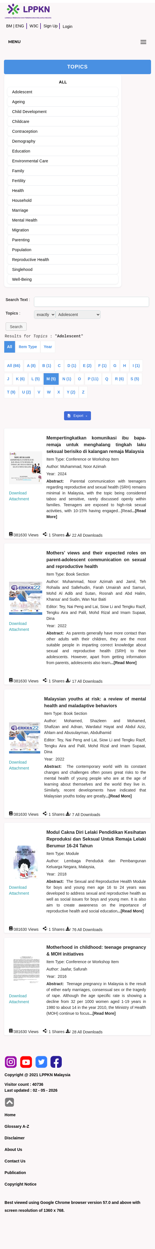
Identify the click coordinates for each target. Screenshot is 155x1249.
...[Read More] (123, 662)
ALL (63, 82)
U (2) (26, 392)
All (9, 346)
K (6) (20, 379)
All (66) (13, 365)
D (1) (71, 365)
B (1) (46, 365)
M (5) (51, 379)
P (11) (93, 379)
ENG (19, 26)
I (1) (136, 365)
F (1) (102, 365)
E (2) (87, 365)
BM (9, 26)
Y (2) (71, 392)
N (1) (66, 379)
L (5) (35, 379)
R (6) (119, 379)
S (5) (135, 379)
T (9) (11, 392)
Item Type (28, 346)
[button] (16, 326)
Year (48, 346)
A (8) (31, 365)
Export (76, 416)
